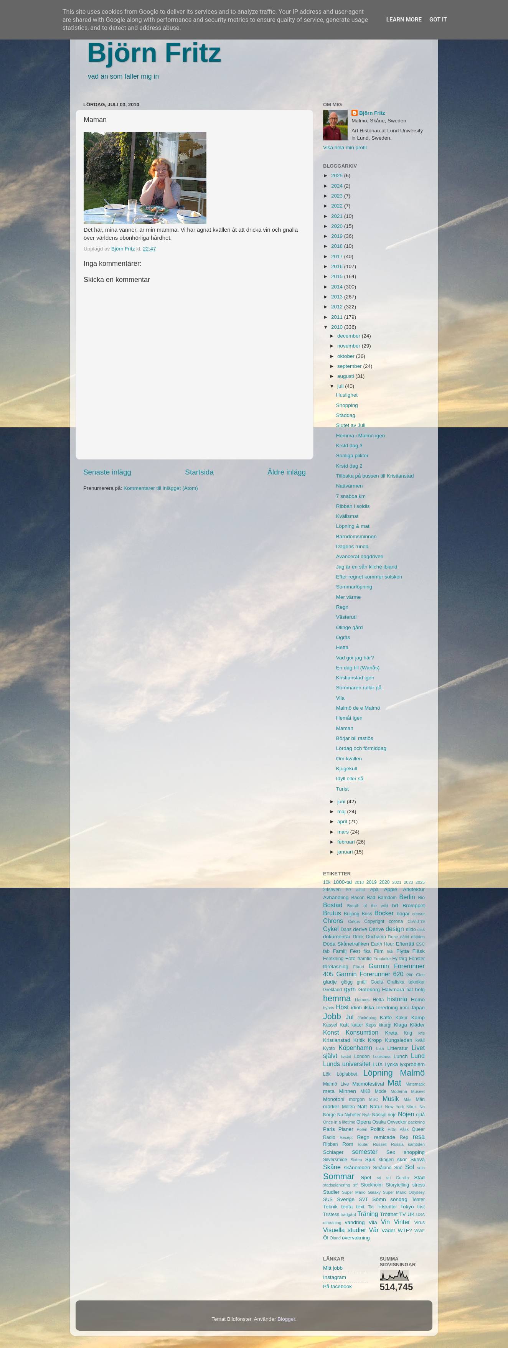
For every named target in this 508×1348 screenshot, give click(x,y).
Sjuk (370, 1159)
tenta (347, 1207)
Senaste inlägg (107, 472)
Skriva (418, 1159)
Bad (371, 897)
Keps (371, 1025)
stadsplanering (336, 1185)
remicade (385, 1137)
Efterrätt (405, 944)
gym (350, 988)
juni (342, 801)
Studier (331, 1192)
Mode (380, 1091)
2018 (337, 246)
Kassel (330, 1025)
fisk (390, 951)
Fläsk (418, 951)
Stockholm (372, 1185)
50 (348, 889)
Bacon (357, 897)
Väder (388, 1230)
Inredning (387, 1007)
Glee (420, 974)
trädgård (348, 1214)
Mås (407, 1099)
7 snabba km (351, 496)
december (349, 336)
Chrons (333, 920)
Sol (409, 1166)
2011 (337, 317)
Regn (342, 607)
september (350, 366)
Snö (398, 1167)
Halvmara (393, 989)
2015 (337, 276)
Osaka (379, 1122)
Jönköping (367, 1017)
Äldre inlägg (286, 472)
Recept (346, 1137)
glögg (347, 982)
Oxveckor (397, 1122)
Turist (342, 789)
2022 (337, 206)
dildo (411, 929)
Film (379, 951)
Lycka (391, 1064)
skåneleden (357, 1167)
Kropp (375, 1040)
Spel (366, 1177)
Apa (374, 889)
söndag (398, 1199)
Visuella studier (344, 1229)
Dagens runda (352, 546)
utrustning (332, 1222)
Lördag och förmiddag (361, 748)
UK (411, 1214)
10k (327, 882)
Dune (393, 936)
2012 (337, 307)
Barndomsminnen (356, 536)
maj (342, 811)
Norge (329, 1114)
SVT (363, 1199)
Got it (438, 19)
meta (329, 1091)
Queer (418, 1129)
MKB (365, 1091)
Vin (385, 1221)
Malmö (412, 1073)
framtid (365, 958)
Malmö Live (336, 1084)
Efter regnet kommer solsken (369, 577)
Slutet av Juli (351, 425)
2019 (337, 236)
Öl (325, 1238)
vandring (355, 1222)
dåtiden (418, 936)
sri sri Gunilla (393, 1177)
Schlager (333, 1152)
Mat (394, 1083)
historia (397, 998)
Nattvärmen (349, 486)
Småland (382, 1167)
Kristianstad (336, 1040)
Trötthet (388, 1214)
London (362, 1056)
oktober (346, 356)
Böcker (384, 913)
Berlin (407, 896)
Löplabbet (347, 1074)
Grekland (332, 989)
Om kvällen (349, 758)
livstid (346, 1056)
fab (326, 951)
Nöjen (406, 1114)
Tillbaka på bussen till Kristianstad (375, 476)
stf (355, 1185)
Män (420, 1099)
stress (418, 1185)
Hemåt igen (349, 718)
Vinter (402, 1221)
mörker (331, 1106)
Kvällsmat (347, 516)
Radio (329, 1137)
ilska (369, 1007)
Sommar (339, 1176)
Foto (350, 958)
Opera (363, 1122)
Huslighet (347, 395)
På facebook (337, 1286)
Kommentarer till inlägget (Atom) (161, 488)
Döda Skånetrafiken (346, 944)
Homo (418, 999)
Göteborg (369, 989)
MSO (374, 1099)
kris (421, 1033)
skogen (386, 1159)
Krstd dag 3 (349, 445)
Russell (379, 1144)
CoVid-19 (416, 921)
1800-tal (342, 882)
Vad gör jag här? (355, 658)
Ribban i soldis (353, 506)
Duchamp (376, 936)
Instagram (334, 1277)
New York (394, 1106)
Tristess (331, 1214)
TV (402, 1214)
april (342, 821)
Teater (418, 1199)
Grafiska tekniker (406, 982)
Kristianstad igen (355, 678)
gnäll (362, 982)
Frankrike (382, 958)
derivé (360, 929)
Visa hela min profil (345, 147)
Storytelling (397, 1185)
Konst (331, 1032)
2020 (337, 226)
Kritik (359, 1040)
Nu (340, 1114)
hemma (337, 998)
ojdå (420, 1114)
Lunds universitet (346, 1063)
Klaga (400, 1025)
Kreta (391, 1033)
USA (420, 1214)
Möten (348, 1106)
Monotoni (334, 1099)
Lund (418, 1055)
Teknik (330, 1207)
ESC (420, 944)
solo (421, 1167)
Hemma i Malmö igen (360, 435)
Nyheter (353, 1114)
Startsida (199, 472)
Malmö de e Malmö (358, 708)
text (360, 1207)
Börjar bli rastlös (354, 738)
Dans (346, 929)
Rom (347, 1144)
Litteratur (398, 1048)
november (349, 346)
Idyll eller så (349, 778)
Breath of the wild (367, 905)
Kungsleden (398, 1040)
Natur (375, 1106)
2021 (337, 216)
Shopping (347, 405)
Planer (345, 1129)
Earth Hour (382, 944)
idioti (356, 1007)
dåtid (404, 936)
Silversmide (335, 1159)
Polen (362, 1129)
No (422, 1106)
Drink (358, 936)
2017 (337, 256)
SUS (328, 1199)
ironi (404, 1007)
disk (421, 929)
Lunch (401, 1056)
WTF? (405, 1230)
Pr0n (392, 1129)
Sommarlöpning (354, 587)
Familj (339, 951)
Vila (340, 698)
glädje (330, 982)
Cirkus (354, 921)
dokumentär (336, 936)
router (363, 1144)
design (395, 928)
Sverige (346, 1199)
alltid (360, 889)
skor (402, 1159)
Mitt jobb (333, 1268)
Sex (390, 1152)
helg (420, 989)
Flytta (402, 951)
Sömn (379, 1199)
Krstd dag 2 (349, 466)
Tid (371, 1207)
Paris (329, 1129)
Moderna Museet (408, 1091)
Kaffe (386, 1017)
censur (418, 913)
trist (421, 1207)
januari (345, 852)
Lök (327, 1074)
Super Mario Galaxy (361, 1192)
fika (367, 951)
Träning (367, 1213)
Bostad (332, 904)
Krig (408, 1033)
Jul (350, 1016)
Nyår (366, 1114)
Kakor (402, 1017)
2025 (337, 175)
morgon (357, 1099)
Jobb (332, 1016)
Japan (418, 1007)
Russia (397, 1144)
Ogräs (343, 637)
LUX (378, 1064)
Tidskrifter (387, 1207)
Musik (391, 1098)
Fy (394, 958)
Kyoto (329, 1048)
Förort (358, 966)
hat (409, 989)
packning (416, 1122)
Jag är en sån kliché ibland (366, 567)
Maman (344, 728)
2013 (337, 297)
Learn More (404, 19)
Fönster (417, 958)
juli (341, 386)
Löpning (378, 1073)
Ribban (330, 1144)
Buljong (352, 913)
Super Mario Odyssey (404, 1192)
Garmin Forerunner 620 (369, 974)
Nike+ (411, 1106)
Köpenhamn (355, 1047)
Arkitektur (414, 889)
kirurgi (385, 1025)
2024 (337, 186)
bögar (403, 913)
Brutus (332, 913)
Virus (419, 1222)
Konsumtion (362, 1032)
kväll (420, 1040)
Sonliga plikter (352, 455)
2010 (337, 327)
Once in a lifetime (339, 1122)
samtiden (416, 1144)
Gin (410, 974)
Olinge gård (349, 627)
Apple (390, 889)
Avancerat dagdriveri (360, 556)
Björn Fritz (154, 53)
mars (343, 832)
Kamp (418, 1017)
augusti (346, 376)
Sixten (356, 1159)
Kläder (417, 1025)
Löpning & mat (352, 526)
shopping (414, 1152)
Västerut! (346, 617)
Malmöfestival (368, 1084)
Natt (362, 1106)
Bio (421, 897)
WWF (419, 1230)
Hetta (342, 647)
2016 (337, 266)
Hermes (362, 999)
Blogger (286, 1319)
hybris (328, 1007)
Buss (367, 913)
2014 (337, 287)
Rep (404, 1137)
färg (403, 958)
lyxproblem (412, 1064)
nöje (392, 1114)
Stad (419, 1177)
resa (419, 1136)
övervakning (356, 1238)
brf (395, 905)
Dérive (376, 929)
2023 (337, 196)
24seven (332, 889)
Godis (377, 982)
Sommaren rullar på (359, 687)
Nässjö (379, 1114)
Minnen (347, 1091)
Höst (342, 1007)
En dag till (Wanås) (358, 668)
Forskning (333, 958)
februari (346, 842)
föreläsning (335, 966)
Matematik (415, 1084)
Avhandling (336, 897)
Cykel (330, 928)
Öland (335, 1238)
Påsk (404, 1129)
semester (365, 1151)
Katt (344, 1025)
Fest (355, 951)
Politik (377, 1129)
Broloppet (413, 905)
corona (396, 921)
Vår (374, 1229)
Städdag (345, 415)
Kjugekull (346, 768)
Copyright (374, 921)
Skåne (332, 1166)
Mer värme (348, 597)
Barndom (387, 897)
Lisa (380, 1048)
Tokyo (407, 1207)
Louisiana (382, 1056)
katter (357, 1025)
